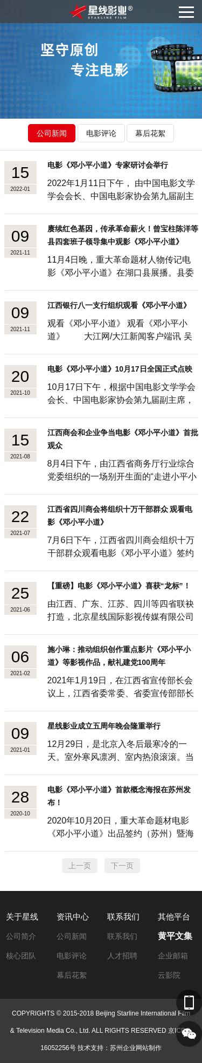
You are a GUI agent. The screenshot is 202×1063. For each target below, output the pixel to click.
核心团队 (21, 955)
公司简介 (21, 936)
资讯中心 (73, 916)
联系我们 (123, 916)
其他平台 (174, 916)
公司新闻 (52, 133)
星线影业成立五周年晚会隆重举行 (104, 726)
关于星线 (22, 916)
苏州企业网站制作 (136, 1048)
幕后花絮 (150, 133)
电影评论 (101, 133)
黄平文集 (175, 936)
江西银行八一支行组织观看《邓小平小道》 (119, 305)
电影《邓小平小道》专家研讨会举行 (107, 165)
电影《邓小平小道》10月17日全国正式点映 (119, 369)
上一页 (79, 865)
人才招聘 (122, 955)
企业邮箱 (173, 955)
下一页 (122, 865)
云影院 (169, 975)
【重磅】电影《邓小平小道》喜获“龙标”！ (119, 585)
